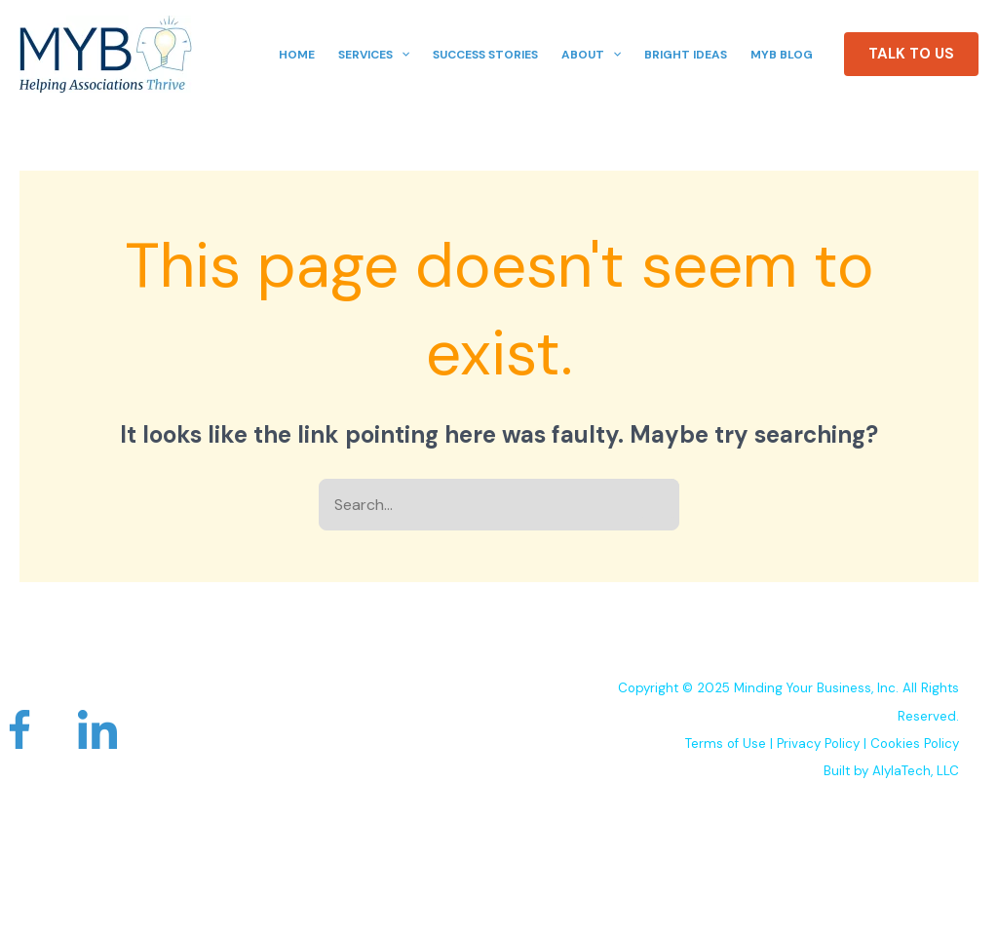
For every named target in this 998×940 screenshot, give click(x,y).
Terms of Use (725, 743)
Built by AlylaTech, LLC (891, 771)
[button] (911, 54)
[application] (401, 54)
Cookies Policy (914, 743)
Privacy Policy (818, 743)
